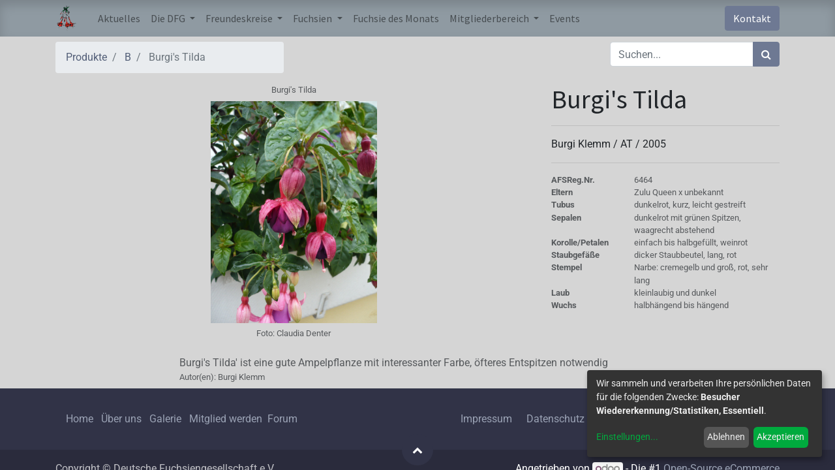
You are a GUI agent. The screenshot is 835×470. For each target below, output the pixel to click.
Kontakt (752, 18)
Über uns (121, 419)
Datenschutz (555, 419)
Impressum (486, 419)
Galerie (165, 419)
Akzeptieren (780, 436)
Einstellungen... (627, 436)
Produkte (86, 57)
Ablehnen (726, 436)
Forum (282, 419)
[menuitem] (119, 18)
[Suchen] (766, 54)
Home (79, 419)
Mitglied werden (227, 419)
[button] (417, 449)
